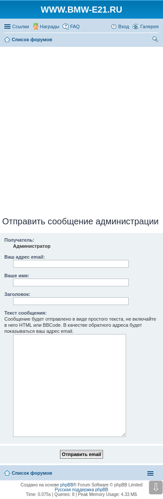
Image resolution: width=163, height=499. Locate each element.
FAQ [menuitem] (75, 26)
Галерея (149, 26)
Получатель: (19, 240)
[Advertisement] (81, 130)
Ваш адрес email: (24, 256)
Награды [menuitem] (50, 26)
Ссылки (20, 26)
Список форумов (32, 473)
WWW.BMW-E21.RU (81, 9)
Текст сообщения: (25, 312)
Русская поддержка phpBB (81, 489)
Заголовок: (17, 294)
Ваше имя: (16, 275)
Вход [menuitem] (123, 26)
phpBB (66, 485)
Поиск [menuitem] (156, 40)
